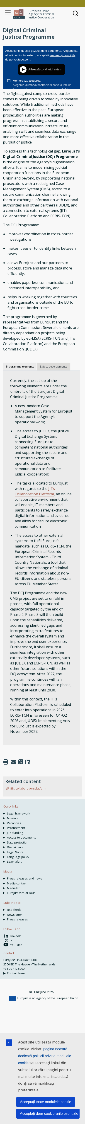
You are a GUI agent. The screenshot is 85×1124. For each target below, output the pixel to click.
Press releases (17, 919)
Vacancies (14, 823)
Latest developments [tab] (53, 366)
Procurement (16, 828)
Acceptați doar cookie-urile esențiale (49, 1113)
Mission (12, 818)
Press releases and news (24, 878)
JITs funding (15, 833)
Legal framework (18, 813)
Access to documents (21, 837)
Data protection (17, 842)
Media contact (16, 883)
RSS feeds (14, 910)
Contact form (16, 973)
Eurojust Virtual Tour (21, 893)
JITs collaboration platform (28, 788)
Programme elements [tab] (20, 366)
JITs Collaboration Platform (35, 491)
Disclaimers (15, 847)
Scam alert (14, 861)
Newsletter (14, 915)
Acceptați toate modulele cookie (45, 1102)
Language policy (18, 857)
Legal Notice (15, 852)
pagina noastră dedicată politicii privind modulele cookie (44, 1056)
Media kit (13, 888)
